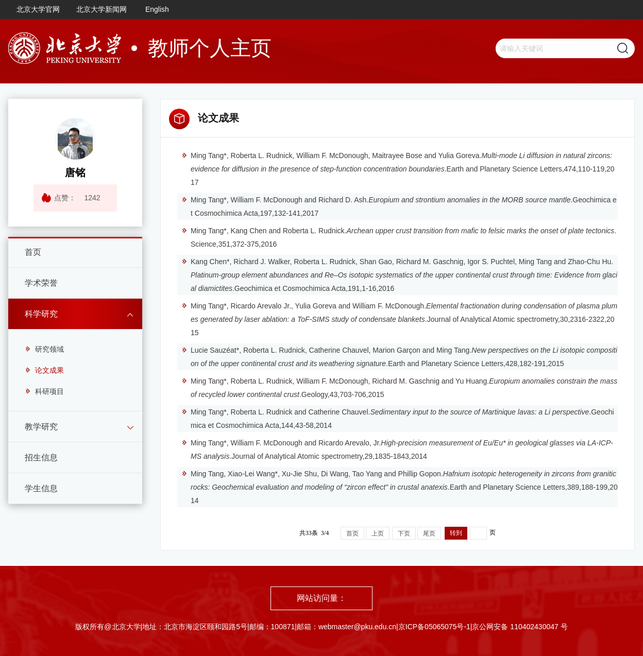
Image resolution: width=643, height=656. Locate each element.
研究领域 (44, 349)
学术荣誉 (41, 283)
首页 (33, 252)
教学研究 (41, 426)
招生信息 (41, 457)
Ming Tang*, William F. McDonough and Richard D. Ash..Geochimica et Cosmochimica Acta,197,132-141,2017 (399, 206)
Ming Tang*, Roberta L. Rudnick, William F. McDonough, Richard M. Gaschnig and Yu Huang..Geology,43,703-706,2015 (399, 388)
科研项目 (44, 391)
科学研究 (41, 313)
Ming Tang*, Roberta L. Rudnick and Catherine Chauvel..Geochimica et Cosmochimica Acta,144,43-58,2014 (397, 418)
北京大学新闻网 (101, 9)
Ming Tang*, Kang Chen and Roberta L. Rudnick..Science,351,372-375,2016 (398, 237)
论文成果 (44, 370)
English (157, 9)
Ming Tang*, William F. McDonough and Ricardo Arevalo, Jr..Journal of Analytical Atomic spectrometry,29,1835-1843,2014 (397, 449)
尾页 (429, 533)
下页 (404, 533)
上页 (377, 533)
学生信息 (41, 488)
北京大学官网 (38, 9)
